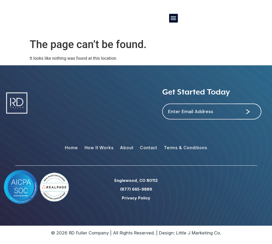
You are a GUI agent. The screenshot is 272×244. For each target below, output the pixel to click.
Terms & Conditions (185, 147)
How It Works (99, 147)
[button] (173, 18)
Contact (148, 147)
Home (71, 147)
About (126, 147)
